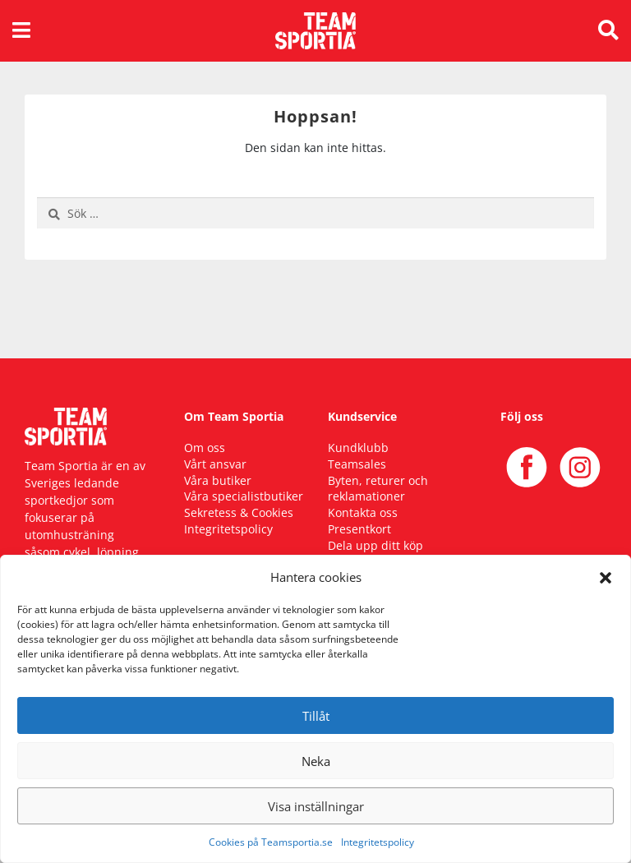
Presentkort (359, 529)
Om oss (204, 447)
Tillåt (315, 716)
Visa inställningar (316, 806)
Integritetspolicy (377, 842)
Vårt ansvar (215, 464)
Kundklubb (358, 447)
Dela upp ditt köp (375, 545)
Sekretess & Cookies (238, 512)
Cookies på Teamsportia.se (271, 842)
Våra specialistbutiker (243, 496)
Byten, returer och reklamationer (378, 489)
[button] (605, 577)
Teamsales (357, 464)
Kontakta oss (363, 512)
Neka (316, 761)
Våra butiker (217, 480)
